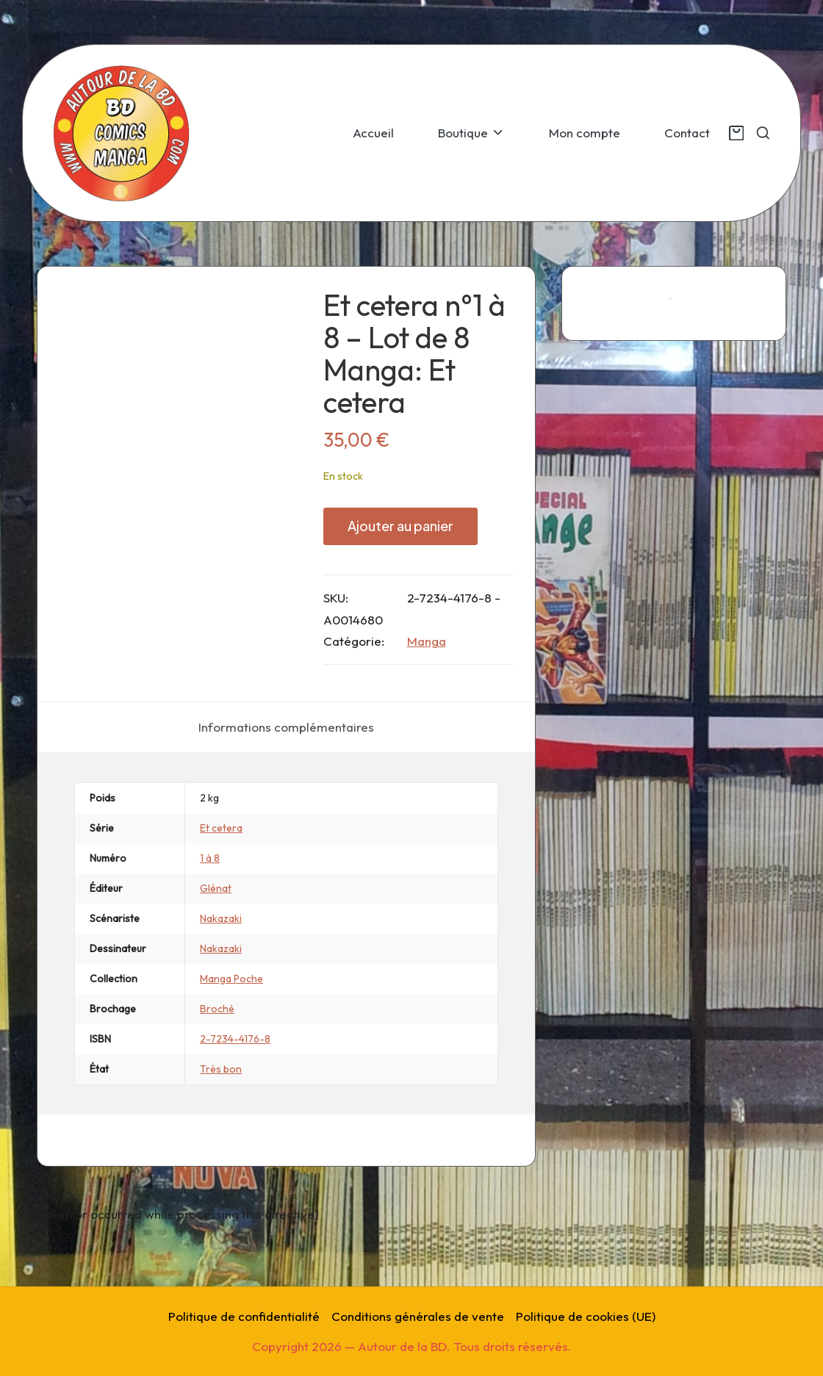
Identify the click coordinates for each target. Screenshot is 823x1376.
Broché (217, 1069)
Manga (426, 641)
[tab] (286, 788)
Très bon (221, 1130)
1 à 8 (210, 919)
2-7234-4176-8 (235, 1099)
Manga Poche (231, 1039)
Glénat (215, 949)
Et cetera (221, 889)
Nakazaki (221, 979)
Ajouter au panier (400, 525)
